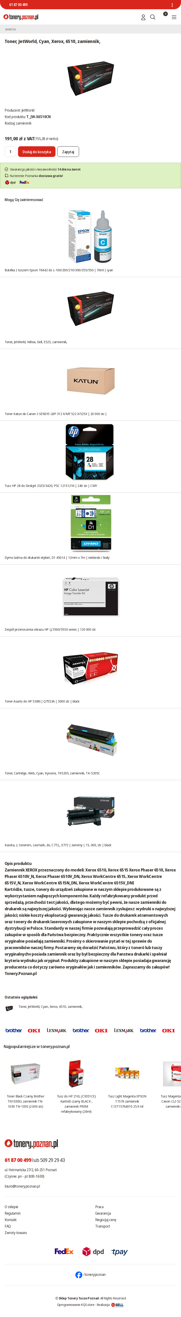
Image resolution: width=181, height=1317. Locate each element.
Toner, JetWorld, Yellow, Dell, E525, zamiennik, (36, 341)
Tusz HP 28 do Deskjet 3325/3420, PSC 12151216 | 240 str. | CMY (51, 485)
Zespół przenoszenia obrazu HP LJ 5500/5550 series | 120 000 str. (50, 629)
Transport (102, 1226)
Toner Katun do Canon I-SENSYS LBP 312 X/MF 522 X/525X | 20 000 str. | (56, 413)
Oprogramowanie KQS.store (76, 1304)
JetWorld (27, 110)
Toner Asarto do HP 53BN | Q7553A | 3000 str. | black (42, 701)
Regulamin (13, 1213)
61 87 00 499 (18, 4)
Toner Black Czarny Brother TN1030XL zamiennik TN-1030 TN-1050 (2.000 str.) (25, 1101)
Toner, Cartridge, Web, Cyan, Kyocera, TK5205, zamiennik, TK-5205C (52, 773)
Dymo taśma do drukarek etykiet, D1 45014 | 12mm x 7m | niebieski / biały (57, 557)
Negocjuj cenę (105, 1219)
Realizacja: (110, 1304)
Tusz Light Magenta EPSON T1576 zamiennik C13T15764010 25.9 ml (127, 1101)
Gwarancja (103, 1213)
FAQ (8, 1226)
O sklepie (11, 1206)
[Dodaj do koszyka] (36, 151)
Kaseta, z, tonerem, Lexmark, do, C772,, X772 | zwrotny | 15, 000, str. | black (58, 845)
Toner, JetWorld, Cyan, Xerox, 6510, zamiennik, (50, 1006)
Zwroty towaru (16, 1232)
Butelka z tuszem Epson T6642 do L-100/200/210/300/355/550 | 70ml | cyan (59, 270)
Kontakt (11, 1219)
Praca (99, 1206)
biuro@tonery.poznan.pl (22, 1186)
